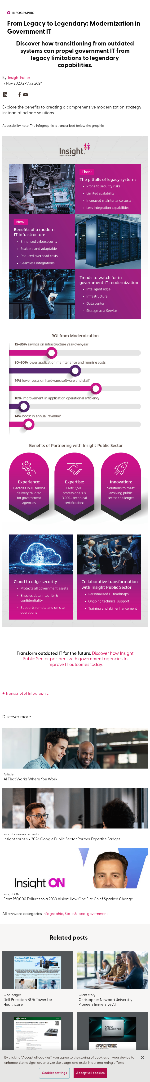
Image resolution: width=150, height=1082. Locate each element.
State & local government (86, 914)
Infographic (23, 13)
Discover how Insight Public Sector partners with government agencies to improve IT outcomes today (78, 659)
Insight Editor (18, 78)
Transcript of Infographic (27, 694)
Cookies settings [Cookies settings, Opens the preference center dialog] (54, 1073)
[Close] (142, 1058)
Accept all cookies (90, 1073)
